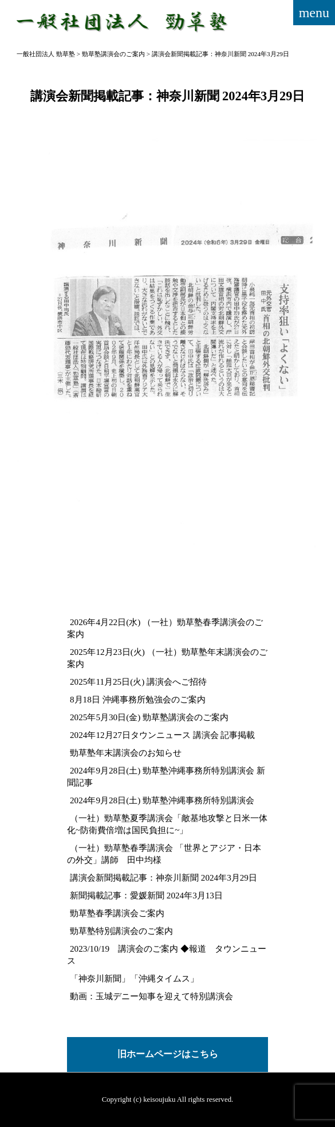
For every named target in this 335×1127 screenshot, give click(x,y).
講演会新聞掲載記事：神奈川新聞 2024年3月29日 (163, 877)
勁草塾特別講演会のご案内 (121, 931)
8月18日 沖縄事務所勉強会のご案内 (138, 699)
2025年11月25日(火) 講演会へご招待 (138, 681)
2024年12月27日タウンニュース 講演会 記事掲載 (162, 735)
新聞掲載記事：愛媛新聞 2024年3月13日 (146, 895)
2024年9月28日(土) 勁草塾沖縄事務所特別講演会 (162, 800)
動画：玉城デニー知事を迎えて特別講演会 (151, 996)
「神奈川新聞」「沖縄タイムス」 (134, 978)
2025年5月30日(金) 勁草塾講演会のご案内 (149, 717)
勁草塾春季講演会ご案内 (117, 913)
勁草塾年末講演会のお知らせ (126, 752)
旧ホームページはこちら (167, 1054)
